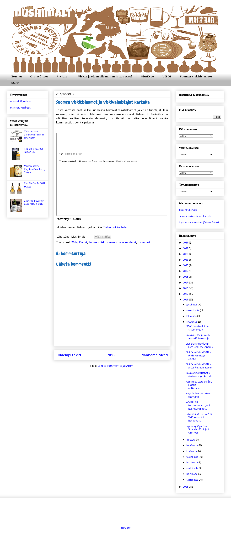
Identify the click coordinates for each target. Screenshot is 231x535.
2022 (186, 254)
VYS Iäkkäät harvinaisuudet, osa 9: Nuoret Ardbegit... (198, 406)
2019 (186, 271)
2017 (186, 282)
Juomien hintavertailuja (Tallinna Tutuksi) (199, 222)
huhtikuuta (192, 462)
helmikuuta (192, 474)
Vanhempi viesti (155, 355)
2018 (186, 277)
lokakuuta (191, 316)
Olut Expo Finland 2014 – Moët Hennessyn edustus (198, 356)
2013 (186, 487)
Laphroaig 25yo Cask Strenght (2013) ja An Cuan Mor (198, 429)
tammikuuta (192, 480)
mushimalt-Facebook (20, 107)
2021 (186, 260)
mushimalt (41, 14)
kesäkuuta (191, 451)
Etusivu (16, 76)
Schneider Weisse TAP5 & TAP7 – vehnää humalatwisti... (199, 417)
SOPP (15, 82)
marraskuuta (193, 310)
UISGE (166, 76)
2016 (186, 288)
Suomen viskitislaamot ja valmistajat (112, 242)
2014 (74, 242)
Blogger (125, 527)
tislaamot (144, 242)
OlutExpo (147, 76)
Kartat (83, 242)
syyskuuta (191, 322)
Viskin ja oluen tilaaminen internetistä (105, 76)
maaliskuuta (192, 468)
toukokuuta (192, 457)
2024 (186, 242)
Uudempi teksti (68, 355)
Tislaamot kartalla (115, 227)
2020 (186, 265)
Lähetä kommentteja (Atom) (115, 365)
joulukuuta (192, 304)
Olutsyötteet (39, 76)
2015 (186, 294)
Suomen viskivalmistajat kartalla (195, 216)
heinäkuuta (192, 445)
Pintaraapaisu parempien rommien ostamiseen (34, 134)
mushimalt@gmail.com (20, 101)
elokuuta (191, 440)
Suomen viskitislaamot (196, 76)
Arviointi (62, 76)
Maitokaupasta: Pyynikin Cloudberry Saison (34, 169)
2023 (186, 248)
